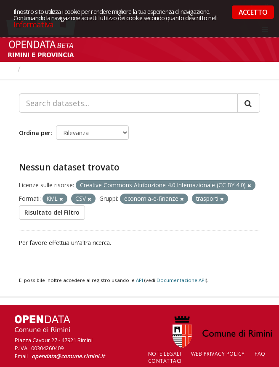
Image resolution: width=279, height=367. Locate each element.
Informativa (33, 24)
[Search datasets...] (128, 103)
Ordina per (34, 133)
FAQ (260, 353)
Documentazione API (181, 280)
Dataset (40, 69)
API (139, 280)
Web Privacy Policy (218, 353)
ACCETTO (253, 12)
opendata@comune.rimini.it (68, 356)
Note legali (164, 353)
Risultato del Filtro (52, 212)
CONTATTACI (165, 360)
